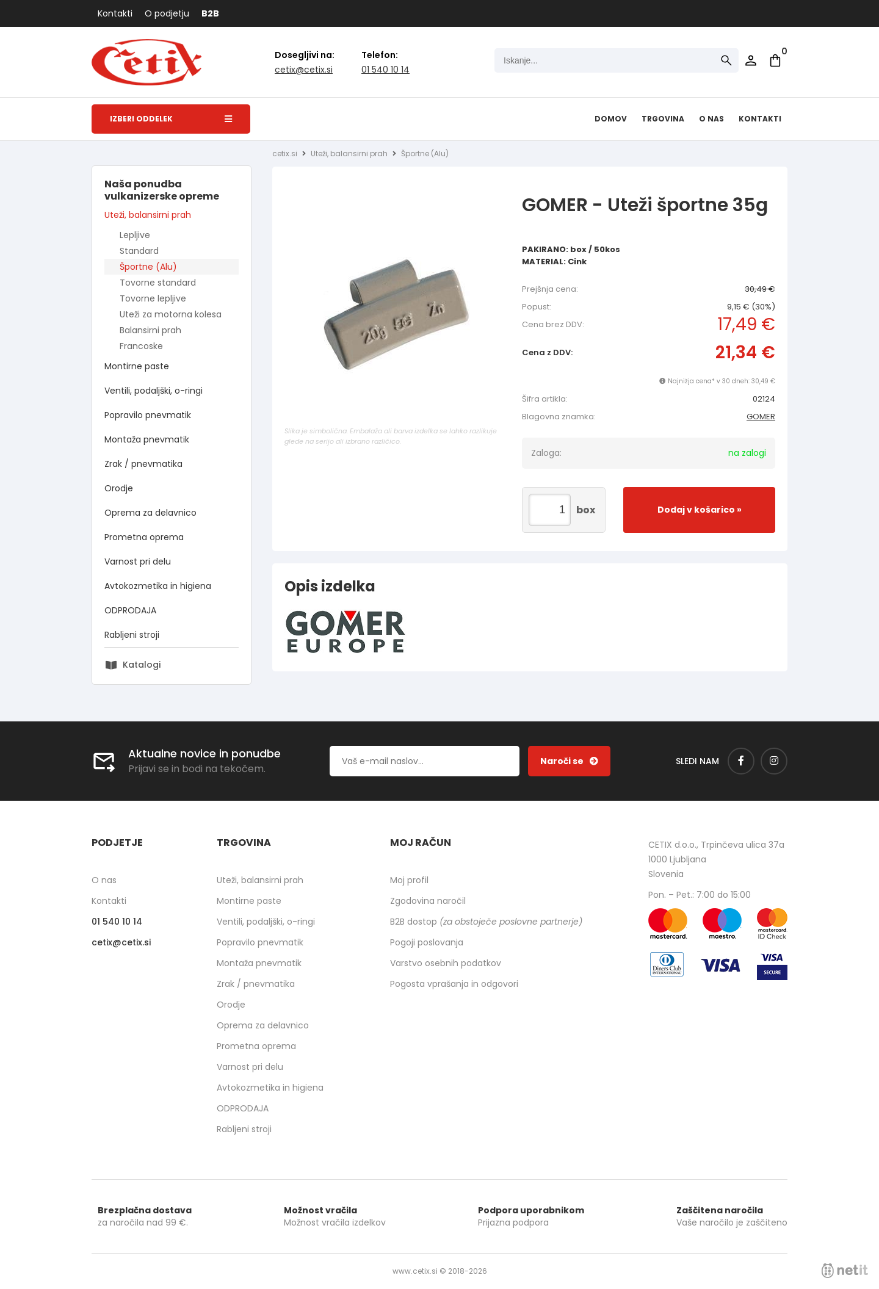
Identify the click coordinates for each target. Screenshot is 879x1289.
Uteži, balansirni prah (147, 215)
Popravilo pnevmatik (147, 415)
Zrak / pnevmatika (143, 464)
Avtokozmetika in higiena (157, 586)
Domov (611, 119)
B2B (210, 13)
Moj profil (409, 880)
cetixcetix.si (304, 69)
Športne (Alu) (148, 267)
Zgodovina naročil (428, 901)
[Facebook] (741, 761)
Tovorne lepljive (153, 298)
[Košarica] (775, 60)
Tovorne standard (158, 282)
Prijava (751, 60)
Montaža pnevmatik (146, 439)
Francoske (141, 346)
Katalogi (142, 665)
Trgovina (663, 119)
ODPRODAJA (130, 610)
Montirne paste (136, 366)
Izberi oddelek (171, 119)
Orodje (118, 488)
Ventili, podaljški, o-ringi (153, 391)
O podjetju (167, 13)
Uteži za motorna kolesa (171, 314)
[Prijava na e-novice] (569, 761)
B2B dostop (486, 921)
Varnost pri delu (137, 561)
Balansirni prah (150, 330)
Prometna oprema (144, 537)
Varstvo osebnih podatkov (445, 963)
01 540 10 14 (385, 69)
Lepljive (135, 235)
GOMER (761, 416)
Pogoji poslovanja (426, 942)
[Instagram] (774, 761)
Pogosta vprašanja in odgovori (454, 984)
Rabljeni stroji (131, 635)
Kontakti (115, 13)
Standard (139, 251)
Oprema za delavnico (150, 513)
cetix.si (284, 153)
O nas (711, 119)
